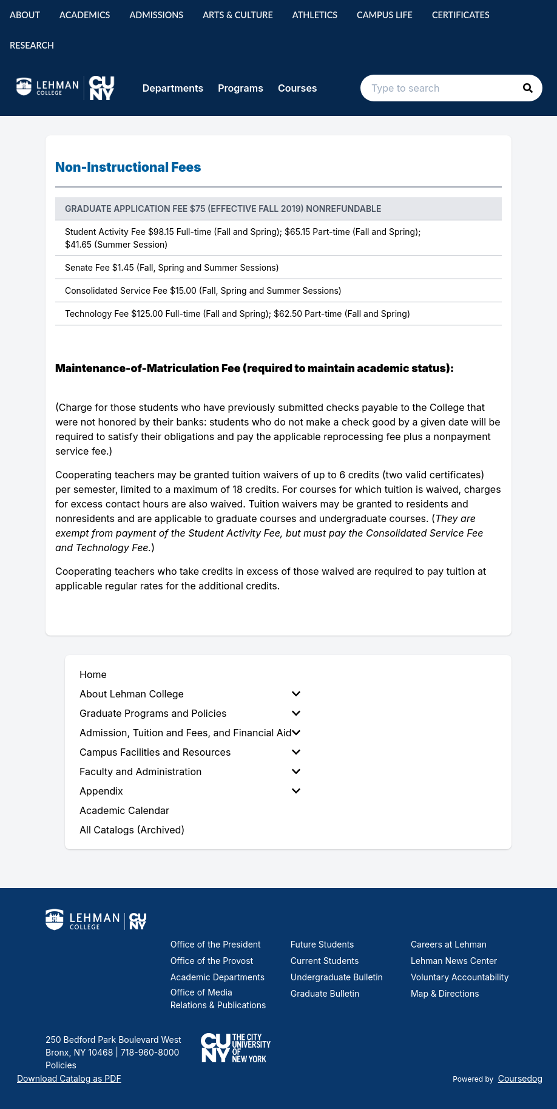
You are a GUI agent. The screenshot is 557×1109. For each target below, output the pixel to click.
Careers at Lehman (449, 944)
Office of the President (215, 944)
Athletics (314, 15)
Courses (297, 88)
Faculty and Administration (189, 771)
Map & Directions (445, 993)
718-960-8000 (148, 1052)
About (25, 15)
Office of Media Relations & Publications (218, 998)
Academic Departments (217, 977)
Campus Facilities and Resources (189, 752)
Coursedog (520, 1078)
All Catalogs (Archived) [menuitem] (131, 830)
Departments (173, 88)
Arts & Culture (238, 15)
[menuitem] (192, 694)
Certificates (461, 15)
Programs (240, 88)
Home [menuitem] (93, 674)
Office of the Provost (212, 960)
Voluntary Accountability (460, 977)
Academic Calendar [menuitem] (124, 810)
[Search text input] (451, 88)
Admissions (156, 15)
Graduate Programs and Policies (189, 713)
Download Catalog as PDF (69, 1078)
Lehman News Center (454, 960)
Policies (61, 1065)
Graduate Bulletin (325, 993)
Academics (84, 15)
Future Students (322, 944)
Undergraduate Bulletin (337, 977)
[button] (528, 88)
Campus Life (385, 15)
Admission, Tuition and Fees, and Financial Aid (189, 733)
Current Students (325, 960)
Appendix (189, 791)
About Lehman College (189, 694)
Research (32, 45)
